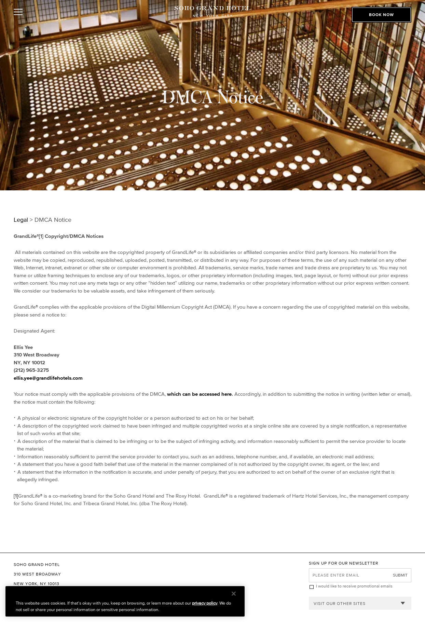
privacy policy (204, 603)
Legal (21, 219)
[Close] (233, 593)
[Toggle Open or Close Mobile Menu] (43, 12)
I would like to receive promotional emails (354, 586)
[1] (42, 236)
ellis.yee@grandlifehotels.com (48, 378)
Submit (400, 575)
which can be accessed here (199, 394)
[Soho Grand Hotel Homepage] (212, 12)
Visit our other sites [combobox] (340, 603)
